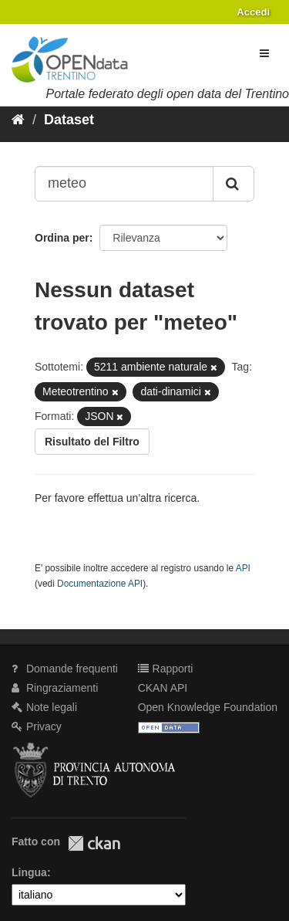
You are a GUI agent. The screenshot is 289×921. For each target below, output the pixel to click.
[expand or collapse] (264, 53)
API (243, 568)
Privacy (37, 726)
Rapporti (165, 668)
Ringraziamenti (55, 688)
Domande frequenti (65, 668)
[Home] (18, 119)
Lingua (29, 872)
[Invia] (233, 183)
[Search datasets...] (124, 183)
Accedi (253, 12)
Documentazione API (100, 583)
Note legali (44, 707)
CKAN (94, 843)
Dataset (69, 119)
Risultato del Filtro (92, 441)
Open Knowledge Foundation (207, 707)
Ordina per (62, 238)
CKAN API (163, 688)
